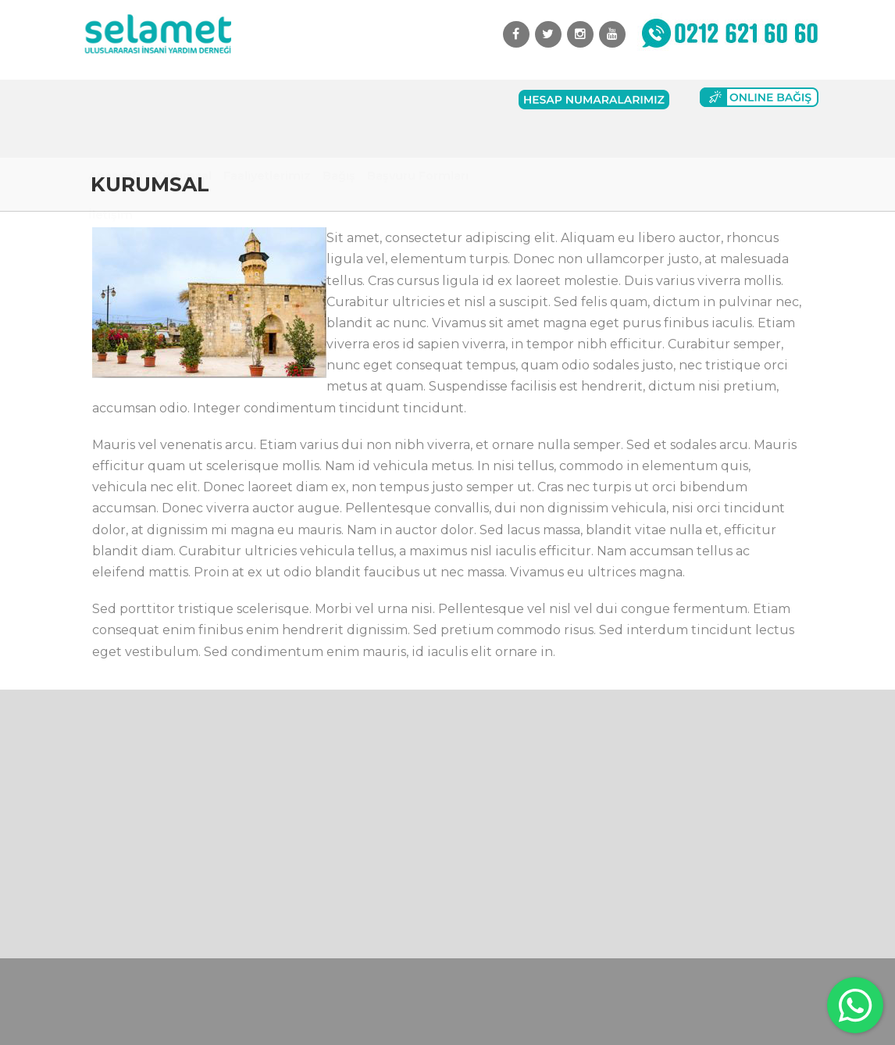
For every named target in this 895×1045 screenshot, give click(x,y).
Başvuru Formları (418, 99)
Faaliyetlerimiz (267, 99)
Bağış (339, 99)
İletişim (110, 138)
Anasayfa (115, 99)
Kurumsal (183, 99)
